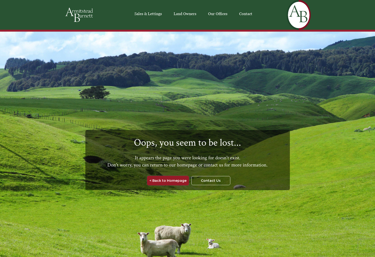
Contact (245, 13)
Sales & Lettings (148, 13)
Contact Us (211, 180)
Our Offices (217, 13)
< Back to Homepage (168, 180)
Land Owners (185, 13)
